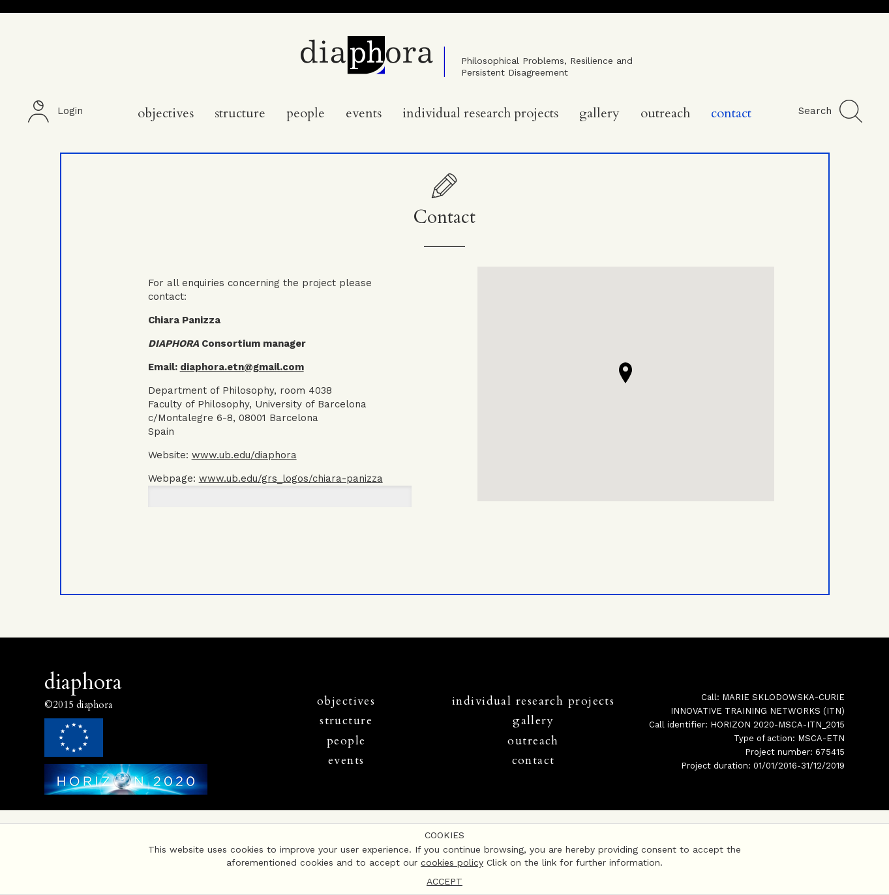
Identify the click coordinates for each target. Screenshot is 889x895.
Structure (240, 113)
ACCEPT (444, 881)
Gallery (599, 113)
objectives (346, 701)
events (346, 760)
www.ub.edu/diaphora (244, 455)
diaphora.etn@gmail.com (242, 367)
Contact (731, 113)
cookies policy (452, 862)
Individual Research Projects (480, 113)
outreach (533, 741)
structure (346, 720)
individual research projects (533, 701)
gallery (533, 720)
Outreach (665, 113)
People (305, 113)
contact (533, 760)
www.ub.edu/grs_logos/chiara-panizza (291, 478)
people (346, 741)
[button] (625, 372)
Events (364, 113)
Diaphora (373, 56)
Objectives (166, 113)
